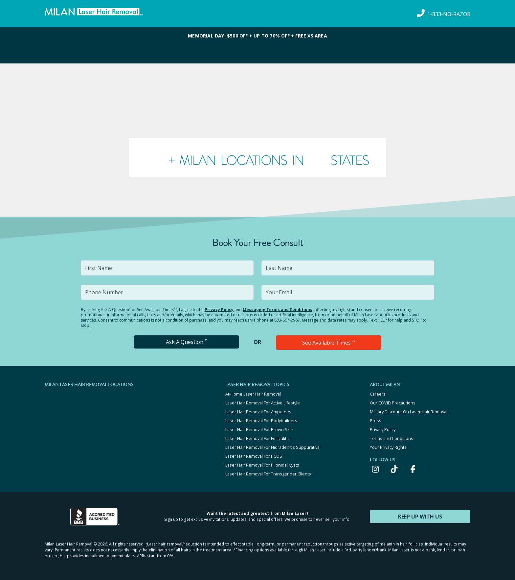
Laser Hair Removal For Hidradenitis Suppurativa (272, 447)
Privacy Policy (219, 309)
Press (375, 420)
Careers (378, 394)
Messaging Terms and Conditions (277, 309)
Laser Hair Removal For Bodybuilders (261, 420)
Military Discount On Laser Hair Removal (408, 412)
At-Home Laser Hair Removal (253, 394)
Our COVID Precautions (392, 403)
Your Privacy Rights (388, 447)
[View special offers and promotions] (257, 45)
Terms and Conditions (391, 438)
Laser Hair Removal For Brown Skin (259, 429)
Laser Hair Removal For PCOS (253, 456)
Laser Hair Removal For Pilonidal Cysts (262, 465)
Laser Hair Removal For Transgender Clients (268, 474)
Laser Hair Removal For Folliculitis (257, 438)
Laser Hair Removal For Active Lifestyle (262, 403)
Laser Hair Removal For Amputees (258, 412)
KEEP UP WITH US (420, 516)
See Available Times (328, 342)
